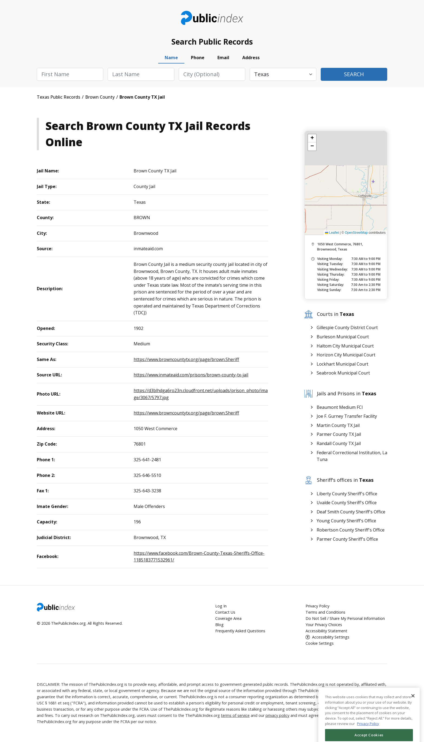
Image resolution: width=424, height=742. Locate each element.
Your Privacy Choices (324, 624)
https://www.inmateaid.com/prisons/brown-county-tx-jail (191, 375)
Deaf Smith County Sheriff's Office (351, 512)
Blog (219, 624)
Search (354, 74)
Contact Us (225, 612)
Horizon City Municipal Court (346, 355)
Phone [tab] (197, 58)
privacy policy (277, 715)
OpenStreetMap (356, 233)
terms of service (235, 715)
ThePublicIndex (212, 18)
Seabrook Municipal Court (343, 373)
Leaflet (332, 233)
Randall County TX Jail (339, 443)
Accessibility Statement (326, 630)
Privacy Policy (317, 606)
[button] (312, 138)
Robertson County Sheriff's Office (351, 530)
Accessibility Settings (330, 637)
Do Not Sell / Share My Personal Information (345, 618)
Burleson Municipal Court (343, 337)
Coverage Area (228, 618)
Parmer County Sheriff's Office (347, 539)
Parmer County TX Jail (339, 434)
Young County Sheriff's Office (346, 521)
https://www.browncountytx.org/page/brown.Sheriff (186, 359)
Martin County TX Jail (338, 425)
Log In (221, 606)
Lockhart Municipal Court (342, 364)
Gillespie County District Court (347, 327)
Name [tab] (171, 58)
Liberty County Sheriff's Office (347, 494)
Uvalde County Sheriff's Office (347, 503)
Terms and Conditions (325, 612)
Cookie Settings (320, 643)
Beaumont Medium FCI (340, 407)
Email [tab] (223, 58)
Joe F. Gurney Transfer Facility (347, 416)
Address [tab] (251, 58)
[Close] (413, 717)
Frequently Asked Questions (240, 630)
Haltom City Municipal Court (345, 346)
